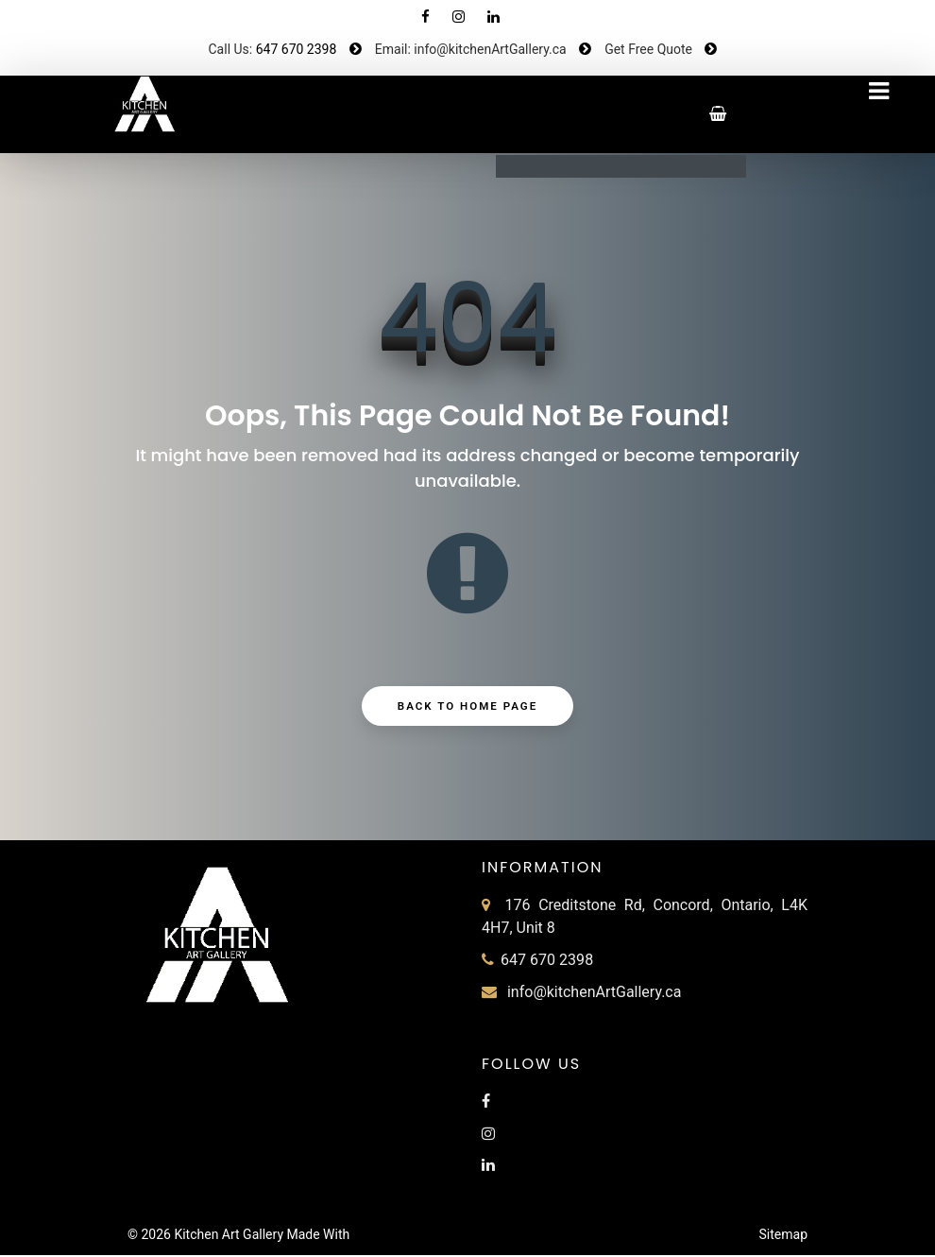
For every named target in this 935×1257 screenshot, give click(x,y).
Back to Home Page (468, 708)
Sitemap (783, 1236)
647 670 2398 (296, 49)
